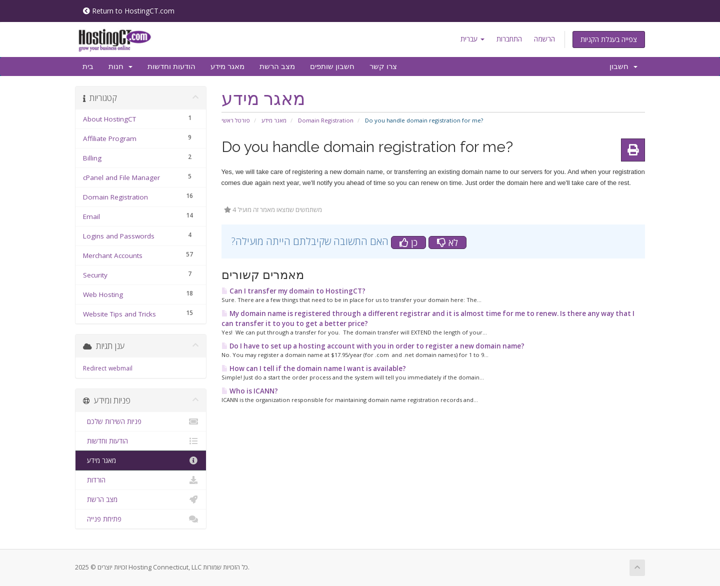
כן (409, 242)
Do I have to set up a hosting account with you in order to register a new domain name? (373, 346)
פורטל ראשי (236, 120)
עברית (472, 39)
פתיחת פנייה (140, 519)
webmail (120, 368)
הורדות (140, 480)
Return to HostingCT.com (128, 11)
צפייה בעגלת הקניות (608, 39)
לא (447, 242)
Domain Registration (326, 120)
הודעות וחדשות (172, 66)
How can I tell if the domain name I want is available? (314, 368)
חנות (120, 66)
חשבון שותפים (332, 66)
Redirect (94, 368)
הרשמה (544, 39)
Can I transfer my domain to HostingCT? (294, 291)
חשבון (624, 66)
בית (88, 66)
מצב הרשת (277, 66)
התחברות (509, 39)
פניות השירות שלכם (140, 422)
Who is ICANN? (250, 391)
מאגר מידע (227, 66)
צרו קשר (383, 66)
